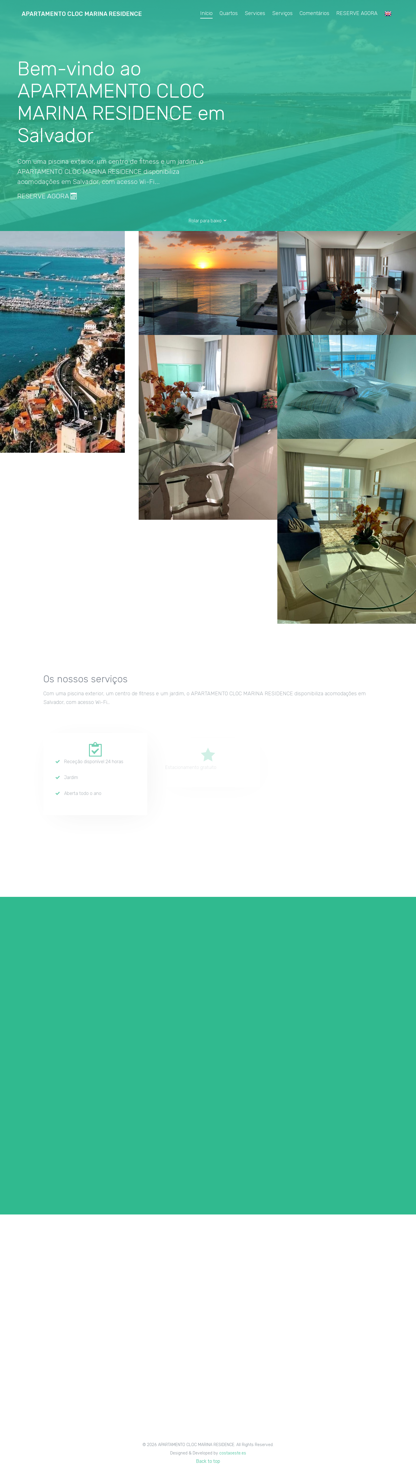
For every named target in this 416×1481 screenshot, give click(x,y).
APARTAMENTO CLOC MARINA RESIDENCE (82, 13)
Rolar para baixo (208, 220)
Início (206, 13)
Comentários (314, 13)
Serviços (282, 13)
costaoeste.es (232, 1453)
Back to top (208, 1461)
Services (255, 13)
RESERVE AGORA (357, 13)
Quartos (229, 13)
